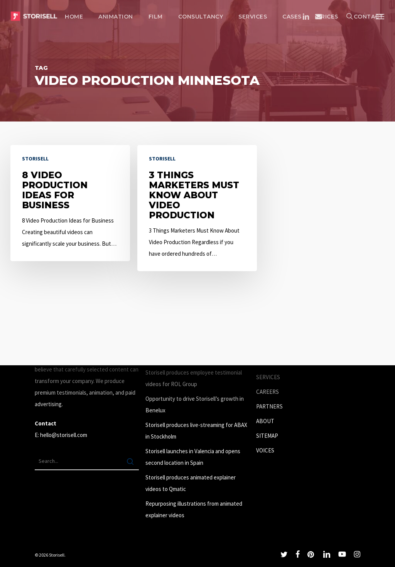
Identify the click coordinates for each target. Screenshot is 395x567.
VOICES (265, 450)
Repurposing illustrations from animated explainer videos (193, 509)
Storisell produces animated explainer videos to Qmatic (190, 483)
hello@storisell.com (63, 435)
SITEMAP (267, 435)
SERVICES (268, 377)
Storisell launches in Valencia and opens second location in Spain (192, 456)
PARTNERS (269, 406)
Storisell (35, 158)
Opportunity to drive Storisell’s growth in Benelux (194, 404)
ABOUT (265, 421)
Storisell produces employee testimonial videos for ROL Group (193, 378)
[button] (380, 16)
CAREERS (267, 391)
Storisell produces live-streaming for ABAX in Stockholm (196, 430)
